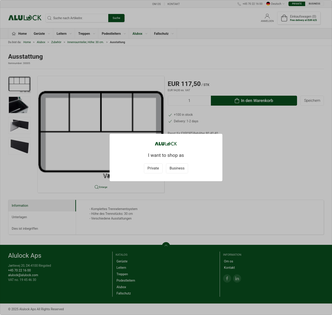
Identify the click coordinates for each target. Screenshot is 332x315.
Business (177, 168)
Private (153, 168)
